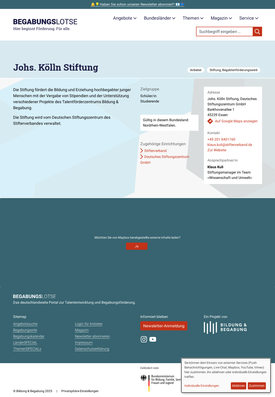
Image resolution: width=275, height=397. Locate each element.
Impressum (84, 342)
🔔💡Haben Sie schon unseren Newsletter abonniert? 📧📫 (137, 4)
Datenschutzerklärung (92, 349)
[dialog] (226, 375)
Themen (193, 18)
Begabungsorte (25, 330)
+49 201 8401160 (221, 139)
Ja (137, 246)
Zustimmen (257, 385)
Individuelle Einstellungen (201, 385)
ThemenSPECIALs (27, 349)
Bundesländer (160, 18)
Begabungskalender (28, 336)
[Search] (224, 31)
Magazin (221, 18)
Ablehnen (238, 385)
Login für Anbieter (89, 324)
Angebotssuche (25, 324)
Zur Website (216, 150)
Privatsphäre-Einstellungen (80, 391)
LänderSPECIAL (25, 342)
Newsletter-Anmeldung (163, 325)
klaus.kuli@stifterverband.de (229, 145)
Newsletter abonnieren (92, 336)
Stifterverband (155, 151)
